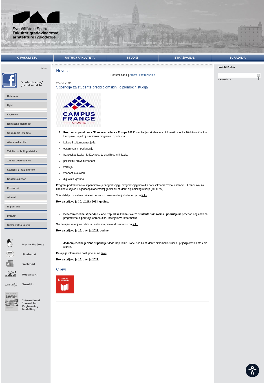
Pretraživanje (147, 75)
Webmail (25, 262)
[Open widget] (252, 370)
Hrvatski (222, 67)
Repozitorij (25, 272)
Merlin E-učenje (25, 242)
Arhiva (133, 75)
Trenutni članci (119, 75)
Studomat (25, 252)
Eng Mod (21, 300)
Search (239, 79)
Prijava (44, 68)
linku (144, 195)
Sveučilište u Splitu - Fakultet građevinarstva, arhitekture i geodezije (36, 25)
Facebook (22, 80)
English (231, 67)
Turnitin (25, 282)
